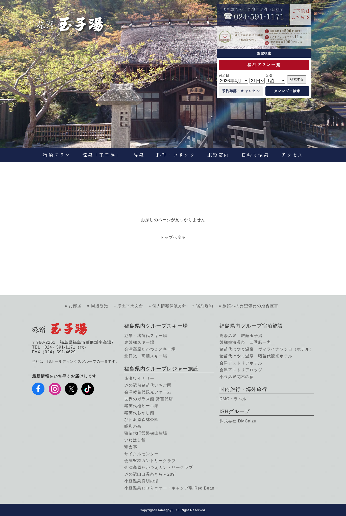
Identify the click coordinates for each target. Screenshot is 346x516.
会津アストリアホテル (240, 363)
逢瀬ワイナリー (139, 378)
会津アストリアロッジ (240, 370)
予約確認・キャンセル (241, 91)
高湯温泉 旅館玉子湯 (240, 335)
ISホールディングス (64, 361)
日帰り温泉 (255, 155)
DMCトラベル (232, 399)
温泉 (138, 155)
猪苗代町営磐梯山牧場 (145, 433)
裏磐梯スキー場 (139, 342)
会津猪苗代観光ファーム (147, 392)
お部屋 (75, 306)
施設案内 (218, 155)
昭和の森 (132, 426)
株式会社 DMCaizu (237, 421)
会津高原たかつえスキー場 (150, 349)
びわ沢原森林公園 (141, 419)
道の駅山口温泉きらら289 (149, 474)
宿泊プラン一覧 (264, 65)
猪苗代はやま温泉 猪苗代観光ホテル (255, 356)
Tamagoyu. (166, 510)
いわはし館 (135, 440)
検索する (296, 79)
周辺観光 (99, 306)
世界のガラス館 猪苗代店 (148, 399)
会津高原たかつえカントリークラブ (158, 467)
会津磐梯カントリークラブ (150, 460)
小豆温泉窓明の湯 (141, 481)
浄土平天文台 (130, 306)
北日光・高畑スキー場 (145, 356)
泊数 (269, 75)
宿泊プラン (56, 155)
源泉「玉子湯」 (101, 155)
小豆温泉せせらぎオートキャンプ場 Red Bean (169, 488)
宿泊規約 (204, 306)
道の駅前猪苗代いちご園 (147, 385)
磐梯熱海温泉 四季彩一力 (245, 342)
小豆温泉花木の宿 (236, 377)
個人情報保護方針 (169, 306)
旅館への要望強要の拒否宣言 (250, 306)
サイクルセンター (141, 454)
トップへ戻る (173, 237)
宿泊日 (224, 75)
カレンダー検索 (287, 91)
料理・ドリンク (175, 155)
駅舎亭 (130, 447)
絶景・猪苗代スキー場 (145, 335)
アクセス (292, 155)
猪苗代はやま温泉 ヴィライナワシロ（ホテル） (266, 349)
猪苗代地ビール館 (141, 406)
